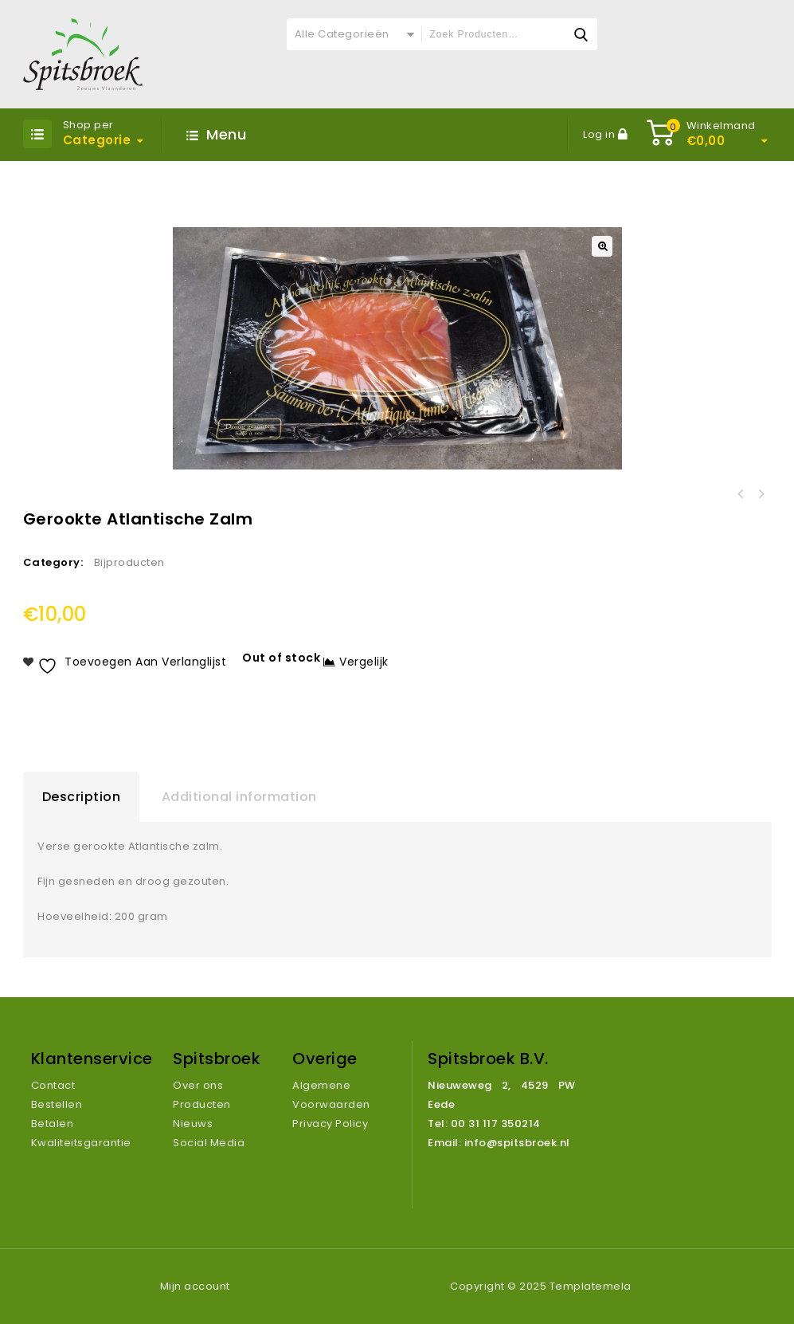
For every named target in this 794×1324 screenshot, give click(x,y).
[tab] (81, 797)
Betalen (52, 1123)
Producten (202, 1104)
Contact (53, 1085)
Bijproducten (129, 562)
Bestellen (57, 1104)
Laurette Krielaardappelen (740, 494)
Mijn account (195, 1286)
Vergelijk (364, 662)
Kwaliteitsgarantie (81, 1142)
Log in (600, 134)
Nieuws (193, 1123)
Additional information (239, 797)
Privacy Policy (330, 1123)
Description (81, 797)
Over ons (198, 1085)
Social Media (208, 1142)
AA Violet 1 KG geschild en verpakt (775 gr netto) (761, 494)
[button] (602, 246)
